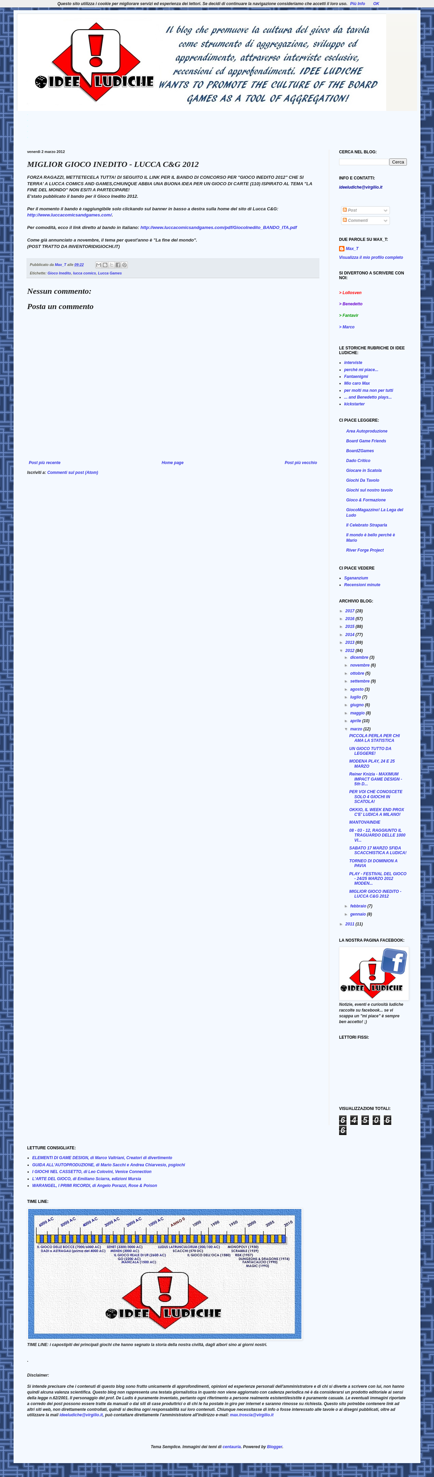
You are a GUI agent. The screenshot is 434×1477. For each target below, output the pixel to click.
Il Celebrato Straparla (366, 525)
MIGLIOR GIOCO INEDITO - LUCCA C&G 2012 (375, 894)
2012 (351, 650)
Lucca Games (110, 273)
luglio (356, 697)
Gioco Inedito (59, 273)
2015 (351, 626)
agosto (357, 689)
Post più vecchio (301, 462)
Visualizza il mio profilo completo (371, 257)
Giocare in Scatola (364, 470)
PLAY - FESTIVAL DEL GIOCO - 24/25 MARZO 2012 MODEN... (378, 878)
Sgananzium (356, 578)
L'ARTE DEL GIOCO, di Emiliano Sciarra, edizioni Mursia (86, 1178)
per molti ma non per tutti (368, 390)
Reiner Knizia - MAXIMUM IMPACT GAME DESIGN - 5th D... (375, 779)
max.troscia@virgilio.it (251, 1415)
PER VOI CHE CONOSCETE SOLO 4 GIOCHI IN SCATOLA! (375, 796)
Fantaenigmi (356, 376)
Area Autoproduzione (367, 431)
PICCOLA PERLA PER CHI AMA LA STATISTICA (374, 738)
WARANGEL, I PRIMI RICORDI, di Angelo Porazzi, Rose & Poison (94, 1185)
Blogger (274, 1446)
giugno (357, 705)
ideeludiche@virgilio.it (81, 1415)
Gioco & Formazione (366, 500)
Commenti (355, 220)
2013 (351, 642)
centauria (232, 1446)
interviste (353, 362)
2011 (351, 924)
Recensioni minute (362, 584)
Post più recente (44, 462)
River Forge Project (365, 550)
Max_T (352, 248)
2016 (351, 618)
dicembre (360, 657)
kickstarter (354, 404)
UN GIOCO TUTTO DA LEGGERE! (370, 751)
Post (350, 210)
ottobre (358, 673)
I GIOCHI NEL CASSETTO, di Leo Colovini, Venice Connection (92, 1171)
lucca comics (84, 273)
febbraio (359, 906)
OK (376, 3)
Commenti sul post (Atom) (72, 472)
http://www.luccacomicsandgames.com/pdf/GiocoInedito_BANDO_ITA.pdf (218, 227)
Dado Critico (358, 460)
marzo (356, 729)
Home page (173, 462)
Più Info (357, 3)
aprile (356, 720)
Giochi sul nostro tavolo (369, 490)
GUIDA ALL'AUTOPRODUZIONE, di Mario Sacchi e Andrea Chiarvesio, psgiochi (108, 1165)
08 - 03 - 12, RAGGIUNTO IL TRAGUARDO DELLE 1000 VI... (377, 835)
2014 (351, 634)
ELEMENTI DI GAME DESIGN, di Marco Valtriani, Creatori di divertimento (102, 1157)
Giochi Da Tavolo (362, 480)
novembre (360, 665)
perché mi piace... (361, 369)
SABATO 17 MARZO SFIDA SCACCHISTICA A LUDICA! (378, 850)
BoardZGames (360, 450)
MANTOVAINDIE (364, 822)
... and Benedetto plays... (368, 397)
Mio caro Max (357, 383)
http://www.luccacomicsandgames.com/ (69, 214)
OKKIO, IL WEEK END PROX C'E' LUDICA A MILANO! (376, 812)
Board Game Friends (366, 441)
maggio (358, 713)
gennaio (358, 914)
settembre (360, 681)
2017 (351, 611)
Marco (348, 327)
